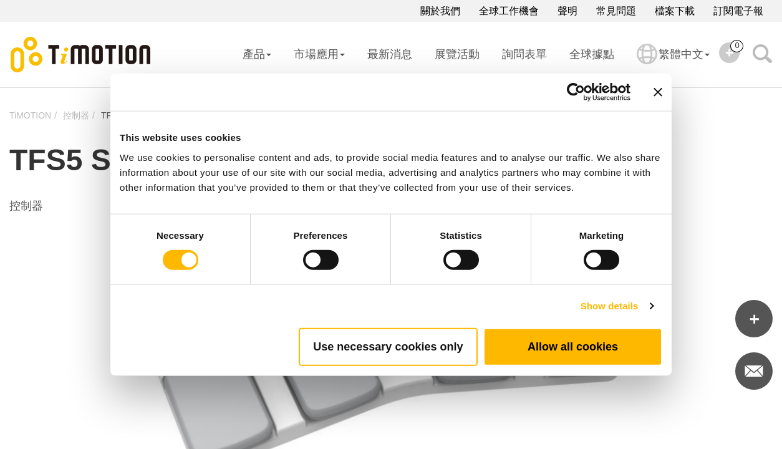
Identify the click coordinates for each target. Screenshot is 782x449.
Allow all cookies (573, 346)
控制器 (76, 115)
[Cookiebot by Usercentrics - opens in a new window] (575, 92)
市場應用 (319, 54)
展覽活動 (457, 54)
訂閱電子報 (738, 11)
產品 (257, 54)
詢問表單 (524, 54)
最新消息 (389, 54)
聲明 (567, 11)
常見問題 (616, 11)
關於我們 (440, 11)
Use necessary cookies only (388, 346)
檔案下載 (675, 11)
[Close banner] (658, 92)
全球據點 (591, 54)
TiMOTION (30, 115)
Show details (610, 306)
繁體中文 (673, 62)
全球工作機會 (509, 11)
